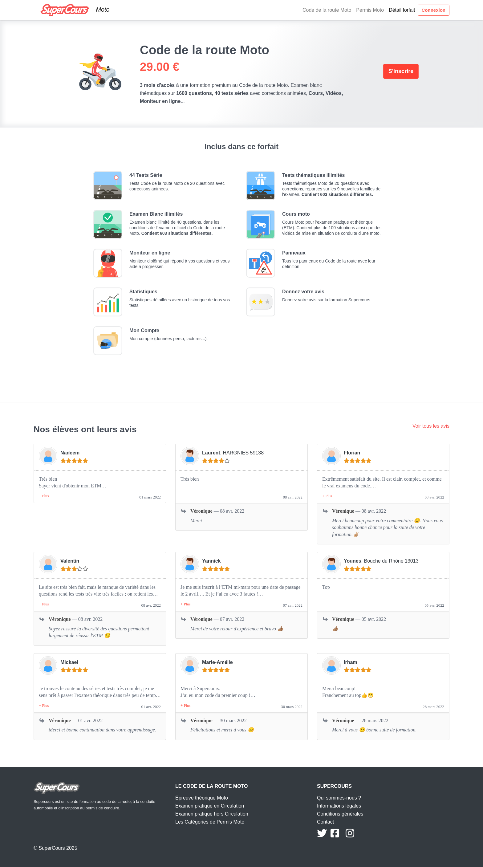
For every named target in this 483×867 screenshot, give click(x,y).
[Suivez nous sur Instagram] (350, 835)
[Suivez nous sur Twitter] (322, 835)
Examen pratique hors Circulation (211, 813)
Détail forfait (402, 10)
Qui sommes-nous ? (339, 797)
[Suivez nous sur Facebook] (335, 835)
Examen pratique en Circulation (209, 805)
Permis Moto (370, 10)
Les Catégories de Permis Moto (209, 821)
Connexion (434, 10)
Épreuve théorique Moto (201, 797)
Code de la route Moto (326, 10)
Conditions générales (340, 813)
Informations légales (339, 805)
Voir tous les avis (430, 426)
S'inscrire (400, 71)
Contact (325, 821)
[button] (44, 496)
